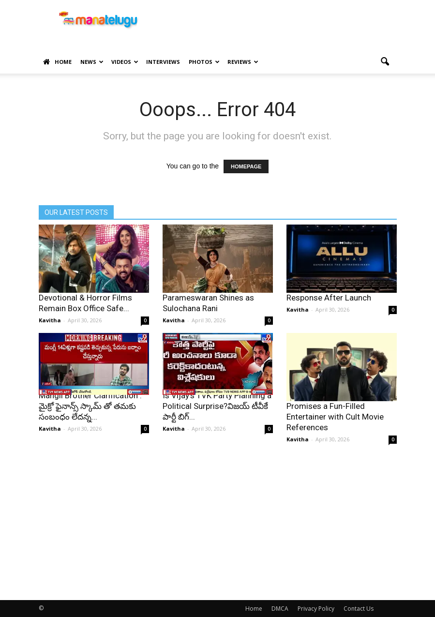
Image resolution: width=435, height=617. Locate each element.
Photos (204, 61)
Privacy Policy (316, 608)
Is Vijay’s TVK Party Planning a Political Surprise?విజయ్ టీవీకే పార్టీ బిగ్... (217, 406)
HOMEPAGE (246, 166)
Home (57, 62)
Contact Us (359, 608)
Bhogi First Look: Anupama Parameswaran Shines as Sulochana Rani (211, 297)
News (92, 61)
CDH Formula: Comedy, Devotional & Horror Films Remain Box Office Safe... (85, 297)
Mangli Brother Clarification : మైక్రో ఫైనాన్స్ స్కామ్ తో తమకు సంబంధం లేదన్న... (90, 406)
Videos (124, 61)
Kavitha (50, 320)
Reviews (242, 61)
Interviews (163, 61)
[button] (385, 62)
